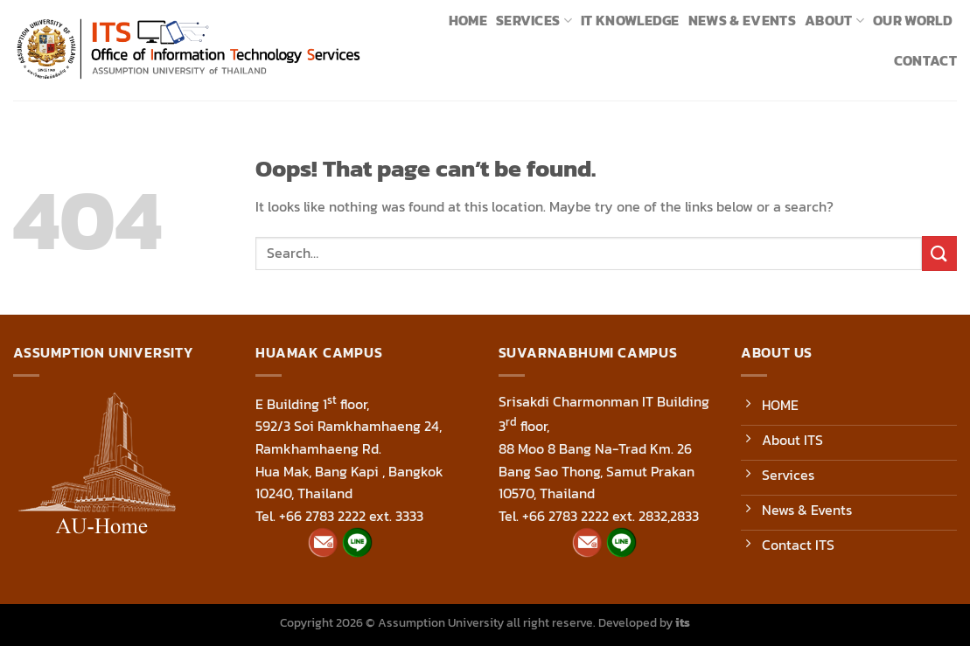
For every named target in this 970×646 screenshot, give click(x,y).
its (682, 622)
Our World (913, 20)
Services (534, 20)
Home (468, 20)
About (834, 20)
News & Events (742, 20)
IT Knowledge (630, 20)
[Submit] (939, 253)
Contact (925, 60)
